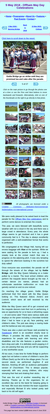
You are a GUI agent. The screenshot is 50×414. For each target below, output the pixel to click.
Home (8, 16)
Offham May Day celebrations (28, 219)
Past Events (19, 19)
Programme (18, 16)
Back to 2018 (25, 28)
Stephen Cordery (32, 403)
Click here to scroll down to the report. (18, 38)
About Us (30, 16)
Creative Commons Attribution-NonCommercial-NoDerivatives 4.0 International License (27, 406)
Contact (31, 19)
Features (41, 16)
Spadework (7, 333)
